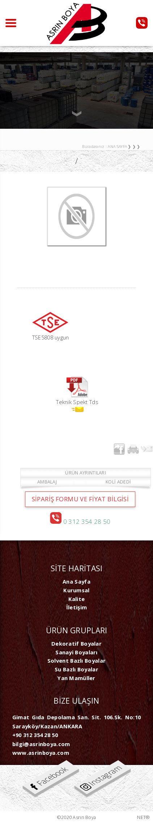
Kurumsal (76, 590)
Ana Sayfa (76, 581)
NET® (143, 817)
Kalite (76, 598)
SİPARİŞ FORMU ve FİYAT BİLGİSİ (85, 499)
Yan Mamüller (76, 678)
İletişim (76, 607)
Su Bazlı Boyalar (76, 669)
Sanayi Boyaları (76, 652)
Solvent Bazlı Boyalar (76, 660)
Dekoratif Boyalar (76, 643)
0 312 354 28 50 (85, 521)
